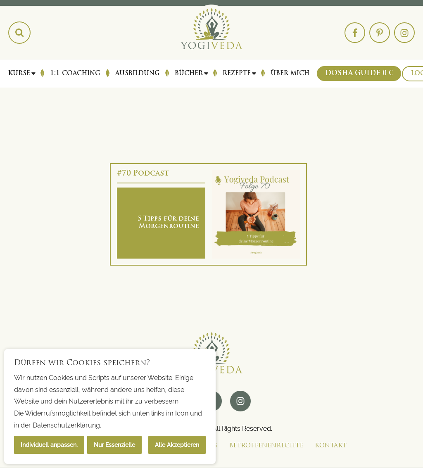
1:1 (75, 73)
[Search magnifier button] (19, 32)
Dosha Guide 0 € (359, 73)
